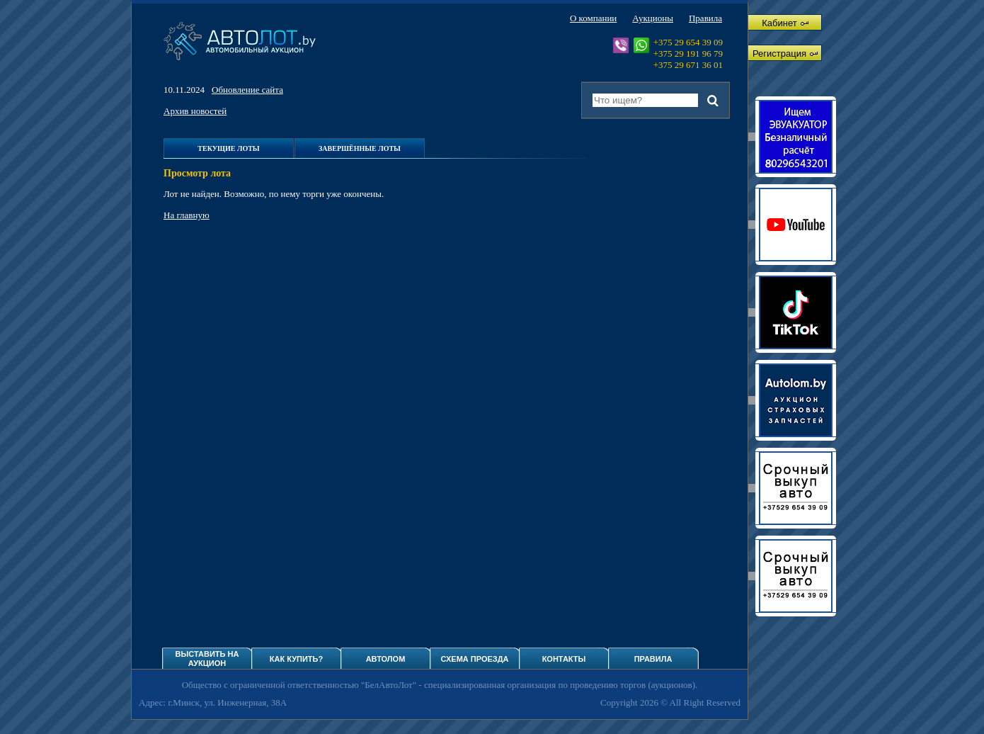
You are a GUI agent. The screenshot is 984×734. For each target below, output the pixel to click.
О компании (593, 18)
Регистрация (785, 53)
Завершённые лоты (360, 148)
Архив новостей (195, 111)
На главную (187, 215)
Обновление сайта (247, 89)
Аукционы (652, 18)
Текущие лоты (228, 148)
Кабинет (785, 23)
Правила (705, 18)
